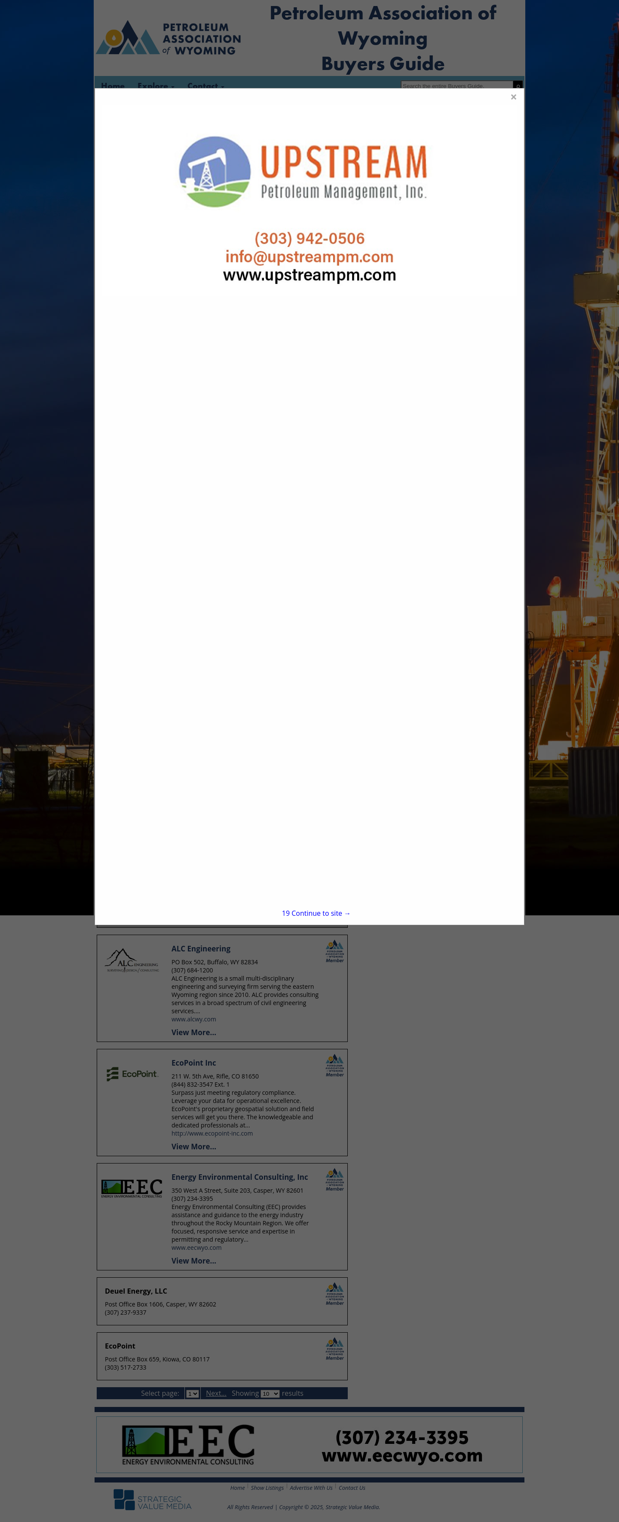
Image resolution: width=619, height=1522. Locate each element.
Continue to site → (316, 913)
